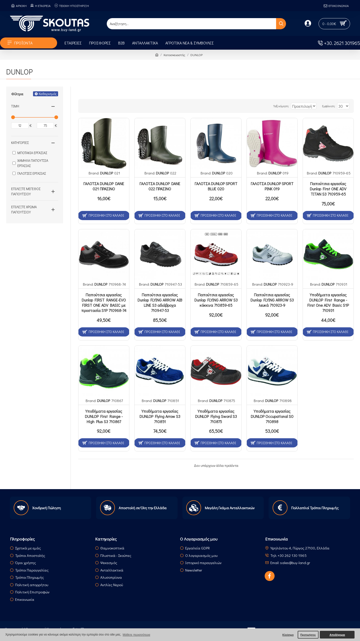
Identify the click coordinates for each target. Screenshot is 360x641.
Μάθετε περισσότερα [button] (136, 635)
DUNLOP (106, 172)
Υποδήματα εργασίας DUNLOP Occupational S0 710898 (272, 416)
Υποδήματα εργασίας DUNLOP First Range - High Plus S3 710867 (104, 416)
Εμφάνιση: (331, 106)
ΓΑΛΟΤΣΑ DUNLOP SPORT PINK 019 (272, 186)
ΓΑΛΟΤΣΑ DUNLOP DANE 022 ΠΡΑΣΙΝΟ (160, 186)
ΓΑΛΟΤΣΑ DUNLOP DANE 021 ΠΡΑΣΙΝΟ (103, 186)
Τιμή (15, 106)
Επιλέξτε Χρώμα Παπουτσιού (24, 209)
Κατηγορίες (20, 142)
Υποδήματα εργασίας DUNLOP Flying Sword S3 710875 (216, 416)
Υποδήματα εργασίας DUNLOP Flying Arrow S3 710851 (160, 416)
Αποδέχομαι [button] (337, 634)
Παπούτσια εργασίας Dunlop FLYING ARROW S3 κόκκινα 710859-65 (216, 300)
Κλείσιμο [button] (288, 634)
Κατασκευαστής (174, 55)
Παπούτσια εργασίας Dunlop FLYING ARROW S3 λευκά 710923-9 (272, 300)
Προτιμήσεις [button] (308, 634)
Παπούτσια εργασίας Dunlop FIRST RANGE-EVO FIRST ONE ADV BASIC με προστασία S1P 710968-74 (103, 302)
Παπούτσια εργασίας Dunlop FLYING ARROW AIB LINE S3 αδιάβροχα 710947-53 (160, 302)
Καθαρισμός (48, 93)
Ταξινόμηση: (271, 106)
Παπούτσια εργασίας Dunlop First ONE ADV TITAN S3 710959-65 (328, 189)
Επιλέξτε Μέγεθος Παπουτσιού (25, 191)
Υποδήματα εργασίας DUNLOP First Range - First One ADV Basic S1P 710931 (328, 302)
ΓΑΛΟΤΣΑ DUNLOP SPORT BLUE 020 (216, 186)
